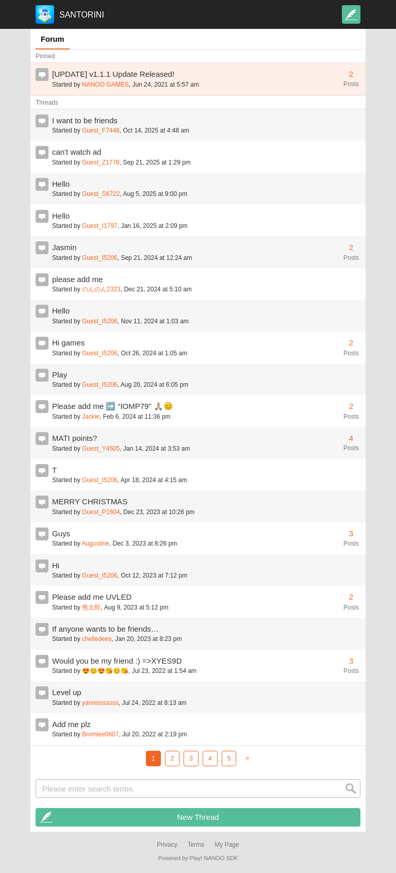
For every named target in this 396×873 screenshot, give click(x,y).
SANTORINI (81, 14)
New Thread (198, 817)
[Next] (247, 758)
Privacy (167, 844)
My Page (226, 844)
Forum (52, 39)
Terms (196, 844)
